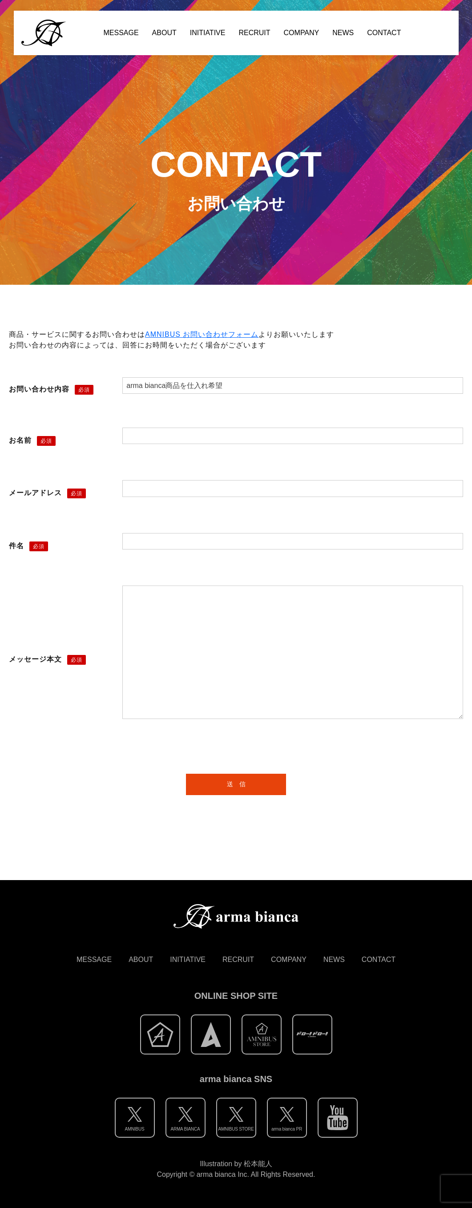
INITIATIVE (208, 32)
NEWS (343, 32)
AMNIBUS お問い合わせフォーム (201, 334)
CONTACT (384, 32)
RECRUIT (254, 32)
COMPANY (301, 32)
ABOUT (164, 32)
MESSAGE (120, 32)
